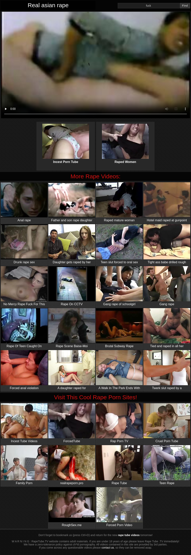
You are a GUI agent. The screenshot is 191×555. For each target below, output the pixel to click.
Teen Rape (166, 465)
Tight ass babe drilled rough (166, 244)
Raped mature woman (119, 202)
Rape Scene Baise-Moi (71, 328)
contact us (108, 547)
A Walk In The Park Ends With (119, 370)
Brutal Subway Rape (119, 328)
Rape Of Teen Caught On (24, 328)
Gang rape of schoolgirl (119, 286)
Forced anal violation (24, 370)
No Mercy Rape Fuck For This (24, 286)
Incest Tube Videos (24, 423)
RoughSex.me (71, 507)
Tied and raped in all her (166, 328)
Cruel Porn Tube (166, 423)
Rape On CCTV (71, 286)
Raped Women (125, 140)
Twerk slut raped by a (166, 370)
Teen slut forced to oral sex (119, 244)
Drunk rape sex (24, 244)
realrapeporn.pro (71, 465)
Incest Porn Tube (65, 140)
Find (185, 5)
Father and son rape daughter (71, 202)
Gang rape (166, 286)
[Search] (148, 5)
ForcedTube (71, 423)
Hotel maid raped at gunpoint (166, 202)
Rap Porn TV (119, 423)
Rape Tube (119, 465)
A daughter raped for (71, 370)
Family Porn (24, 465)
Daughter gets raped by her (71, 244)
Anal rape (24, 202)
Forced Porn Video (119, 507)
